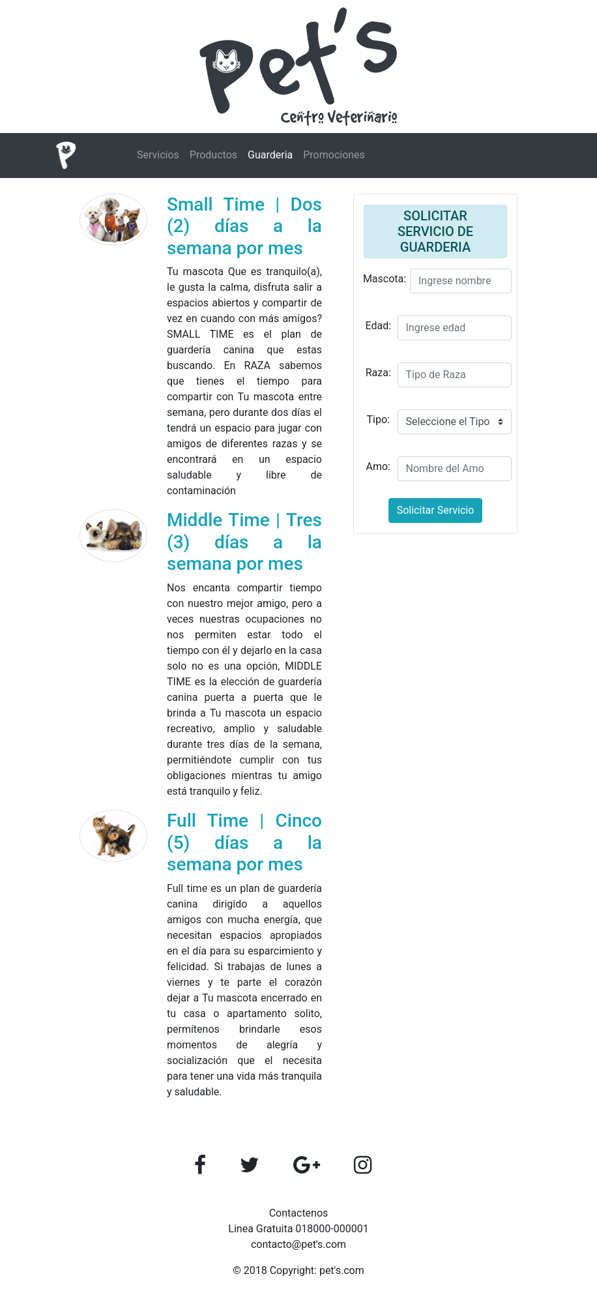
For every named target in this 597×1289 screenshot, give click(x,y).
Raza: (378, 372)
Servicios (158, 155)
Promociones (334, 155)
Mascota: (384, 279)
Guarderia (270, 155)
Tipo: (378, 419)
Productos (213, 155)
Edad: (378, 325)
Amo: (378, 466)
